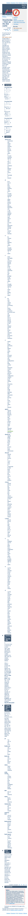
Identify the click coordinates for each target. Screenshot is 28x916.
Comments (16, 29)
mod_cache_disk (6, 37)
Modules (8, 2)
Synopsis (16, 17)
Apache (4, 15)
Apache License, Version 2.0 (17, 910)
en (9, 29)
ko (8, 30)
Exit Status (16, 24)
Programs (4, 16)
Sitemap (25, 2)
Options (15, 19)
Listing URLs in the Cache (19, 22)
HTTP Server (9, 15)
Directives (13, 2)
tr (10, 30)
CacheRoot (10, 431)
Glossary (21, 2)
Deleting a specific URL (19, 20)
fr (5, 30)
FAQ (17, 2)
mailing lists (11, 903)
